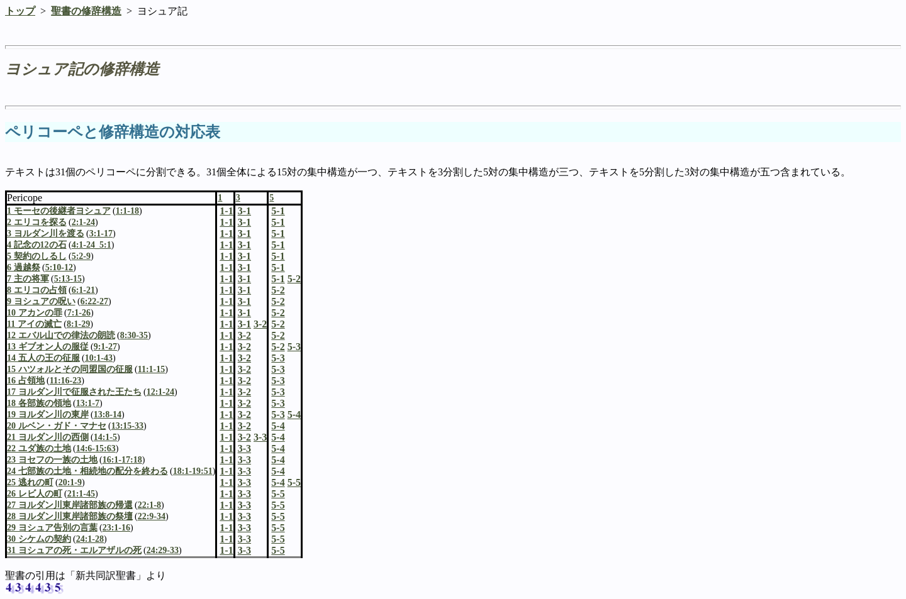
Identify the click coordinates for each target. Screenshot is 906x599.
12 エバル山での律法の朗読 (61, 335)
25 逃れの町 (30, 482)
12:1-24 (160, 392)
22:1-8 (149, 505)
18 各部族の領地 (39, 403)
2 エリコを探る (37, 222)
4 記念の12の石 (37, 245)
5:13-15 (68, 278)
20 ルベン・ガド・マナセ (56, 426)
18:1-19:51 (193, 471)
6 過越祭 (23, 267)
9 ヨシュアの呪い (41, 301)
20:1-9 (70, 482)
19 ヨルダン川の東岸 (48, 414)
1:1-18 (127, 211)
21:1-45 (81, 493)
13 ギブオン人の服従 (48, 346)
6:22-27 (94, 301)
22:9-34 (151, 516)
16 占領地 (26, 380)
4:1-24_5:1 (91, 245)
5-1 (277, 222)
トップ (20, 11)
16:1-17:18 (122, 459)
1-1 (226, 222)
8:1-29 (78, 324)
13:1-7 (87, 403)
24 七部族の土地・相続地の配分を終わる (87, 471)
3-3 (244, 448)
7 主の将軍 (28, 278)
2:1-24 (83, 222)
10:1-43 (99, 358)
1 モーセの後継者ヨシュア (59, 211)
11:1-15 (151, 369)
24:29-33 (163, 550)
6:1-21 (83, 290)
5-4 (277, 425)
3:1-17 (101, 233)
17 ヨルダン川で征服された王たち (74, 392)
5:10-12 (59, 267)
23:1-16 (116, 527)
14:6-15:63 (96, 448)
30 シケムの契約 (39, 539)
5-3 (277, 358)
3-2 (244, 335)
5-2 (277, 290)
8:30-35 (134, 335)
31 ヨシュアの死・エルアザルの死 (74, 550)
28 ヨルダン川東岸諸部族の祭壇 (70, 516)
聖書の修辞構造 (86, 11)
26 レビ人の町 (34, 493)
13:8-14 (107, 414)
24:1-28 (90, 539)
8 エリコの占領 (37, 290)
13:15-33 (127, 426)
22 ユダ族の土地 (39, 448)
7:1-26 (79, 312)
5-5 (277, 493)
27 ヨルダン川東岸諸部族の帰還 (70, 505)
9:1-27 (105, 346)
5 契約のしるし (37, 256)
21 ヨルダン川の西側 (48, 437)
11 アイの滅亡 (34, 324)
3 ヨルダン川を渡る (45, 233)
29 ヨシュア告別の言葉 (52, 527)
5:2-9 (81, 256)
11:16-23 (66, 380)
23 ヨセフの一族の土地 (52, 459)
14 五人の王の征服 (43, 358)
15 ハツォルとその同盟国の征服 (70, 369)
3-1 (244, 222)
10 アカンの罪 (34, 312)
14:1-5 (105, 437)
